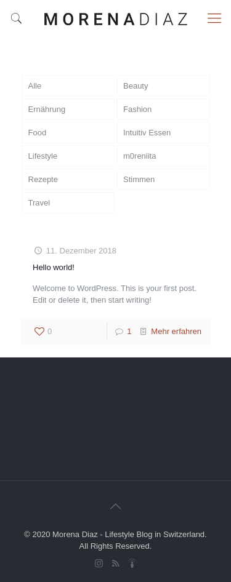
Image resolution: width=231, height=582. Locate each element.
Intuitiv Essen (147, 132)
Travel (39, 202)
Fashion (137, 109)
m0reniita (139, 156)
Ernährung (47, 109)
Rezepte (43, 179)
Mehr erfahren (176, 331)
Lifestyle (43, 156)
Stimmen (139, 179)
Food (37, 132)
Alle (35, 85)
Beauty (135, 85)
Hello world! (54, 267)
